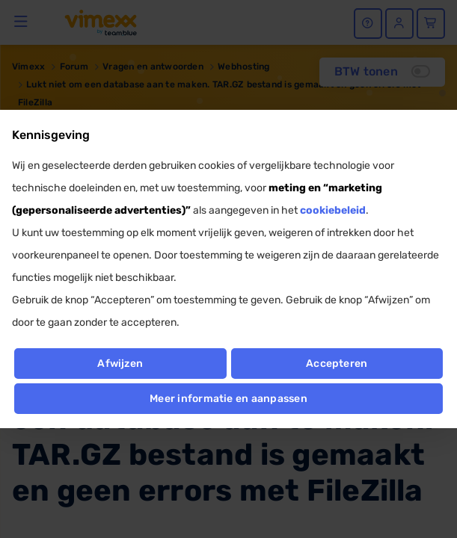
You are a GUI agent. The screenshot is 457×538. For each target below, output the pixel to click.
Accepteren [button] (336, 363)
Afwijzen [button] (120, 363)
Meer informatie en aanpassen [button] (228, 398)
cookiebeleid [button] (333, 210)
